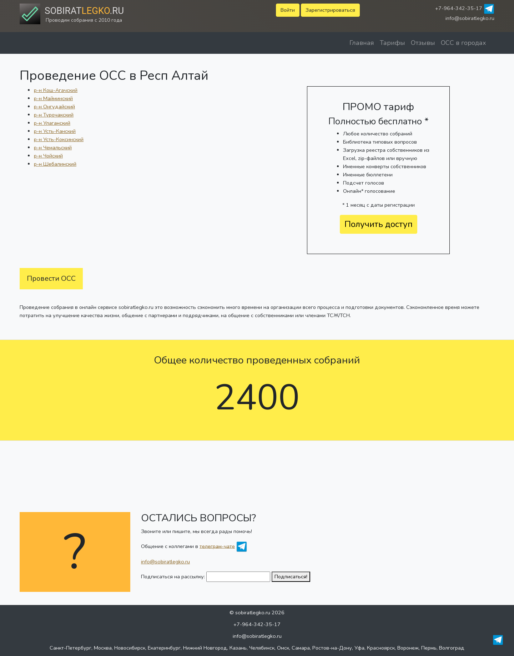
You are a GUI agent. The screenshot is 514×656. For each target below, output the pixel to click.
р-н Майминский (53, 98)
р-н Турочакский (54, 114)
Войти (288, 10)
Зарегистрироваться (330, 10)
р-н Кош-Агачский (55, 90)
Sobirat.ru (84, 10)
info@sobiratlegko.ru (469, 18)
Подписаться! (290, 576)
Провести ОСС (51, 278)
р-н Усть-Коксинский (59, 139)
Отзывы (423, 42)
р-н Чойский (48, 155)
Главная (361, 42)
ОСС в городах (463, 42)
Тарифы (392, 42)
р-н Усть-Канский (55, 131)
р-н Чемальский (53, 147)
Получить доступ (378, 224)
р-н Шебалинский (55, 163)
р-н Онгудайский (54, 106)
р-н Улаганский (52, 122)
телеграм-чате (217, 545)
